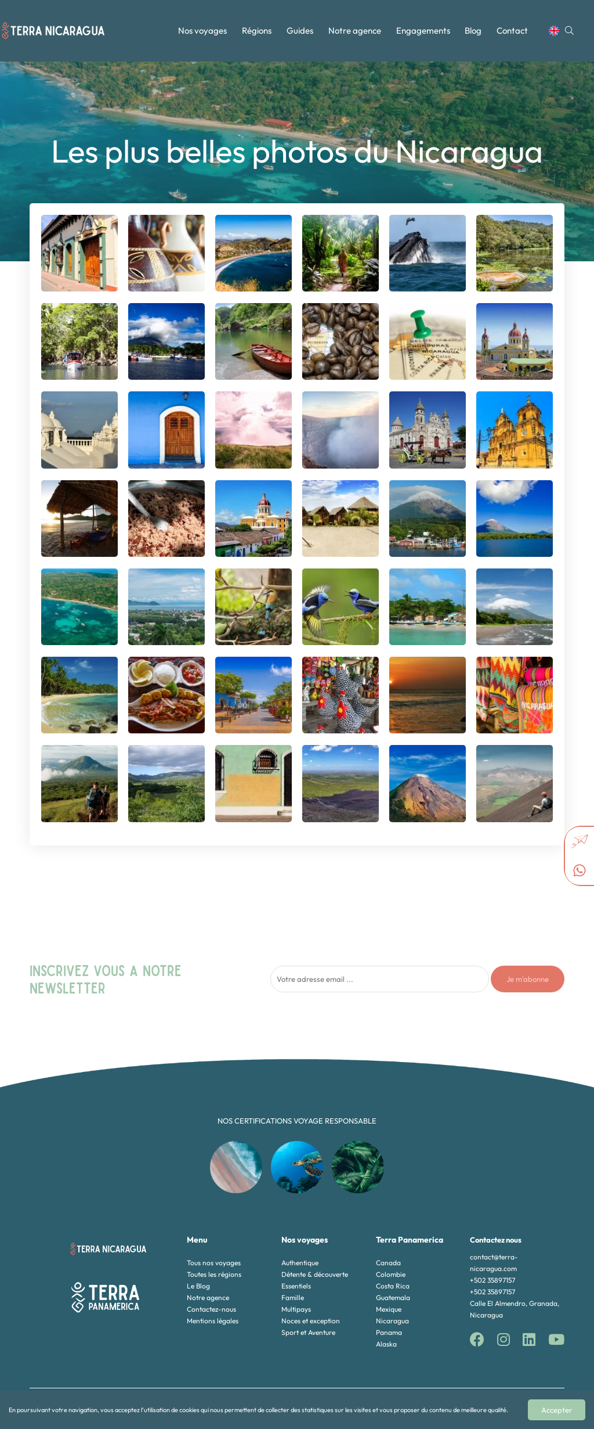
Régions (256, 30)
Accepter (556, 1409)
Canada (388, 1262)
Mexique (388, 1309)
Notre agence (354, 30)
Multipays (296, 1309)
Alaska (386, 1344)
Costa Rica (393, 1286)
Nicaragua (392, 1320)
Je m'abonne (527, 979)
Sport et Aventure (308, 1332)
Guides (300, 30)
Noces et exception (310, 1320)
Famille (292, 1297)
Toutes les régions (214, 1274)
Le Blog (198, 1286)
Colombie (390, 1274)
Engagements (423, 30)
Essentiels (296, 1286)
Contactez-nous (211, 1309)
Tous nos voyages (214, 1262)
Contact (512, 30)
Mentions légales (212, 1320)
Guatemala (393, 1297)
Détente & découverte (314, 1274)
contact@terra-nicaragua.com (494, 1262)
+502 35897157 (492, 1280)
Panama (389, 1332)
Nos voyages (202, 30)
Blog (473, 30)
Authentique (299, 1262)
